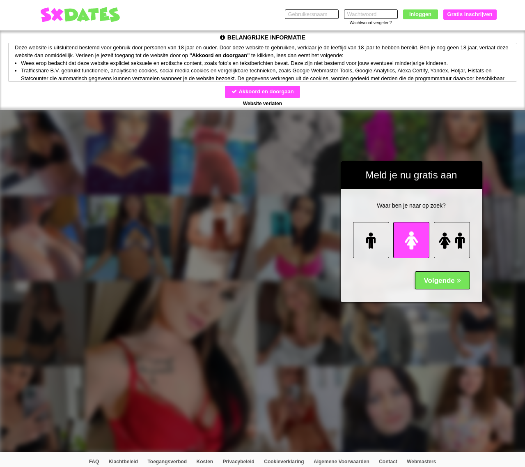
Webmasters (421, 462)
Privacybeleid (238, 462)
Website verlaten (262, 103)
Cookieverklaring (284, 462)
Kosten (205, 462)
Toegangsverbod (167, 462)
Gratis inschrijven (470, 14)
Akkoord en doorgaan (262, 91)
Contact (388, 462)
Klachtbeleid (123, 462)
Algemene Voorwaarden (341, 462)
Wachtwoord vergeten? (371, 23)
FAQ (94, 462)
